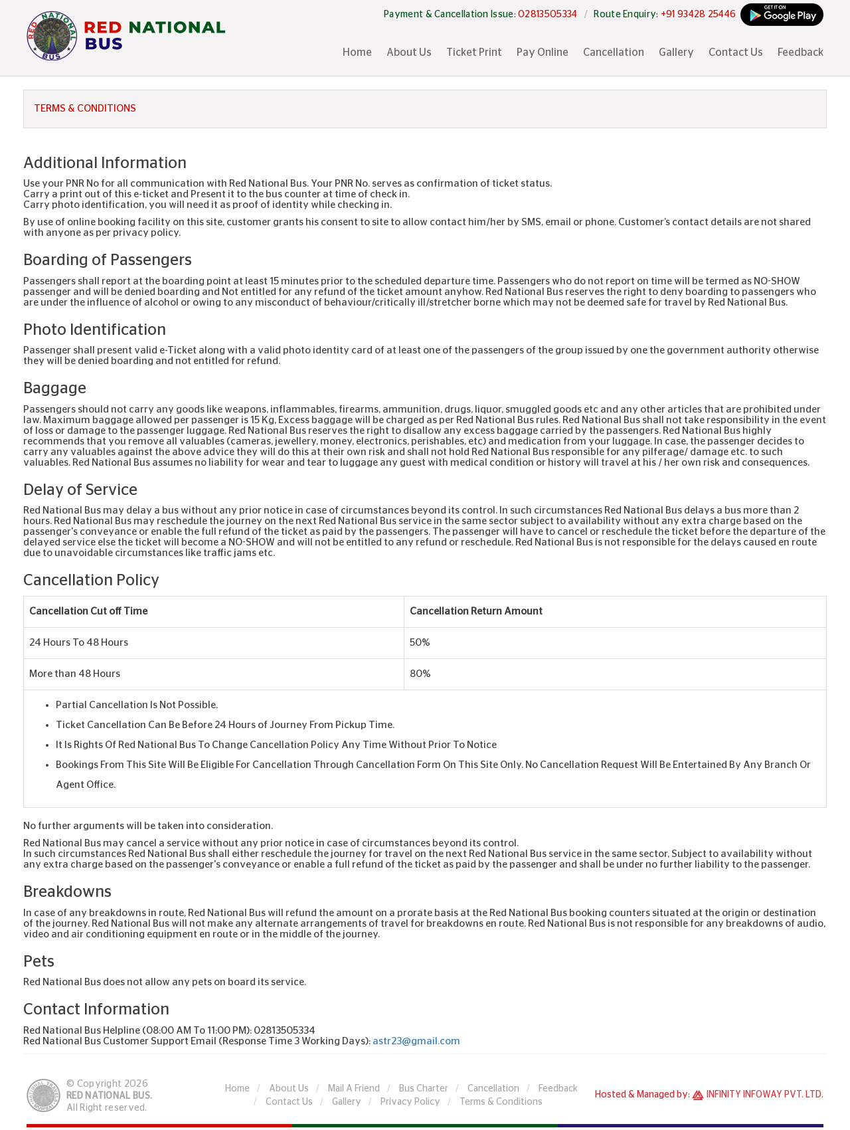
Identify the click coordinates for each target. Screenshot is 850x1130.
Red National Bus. (109, 1096)
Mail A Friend (354, 1088)
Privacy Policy (410, 1102)
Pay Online (542, 52)
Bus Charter (423, 1088)
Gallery (676, 52)
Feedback (800, 52)
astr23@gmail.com (416, 1041)
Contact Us (736, 52)
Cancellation (613, 52)
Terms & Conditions (501, 1102)
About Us (409, 52)
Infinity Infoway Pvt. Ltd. (765, 1094)
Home (357, 52)
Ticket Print (474, 52)
